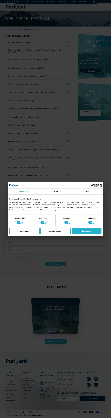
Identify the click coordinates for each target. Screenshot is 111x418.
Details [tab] (55, 191)
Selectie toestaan (55, 231)
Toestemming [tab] (24, 191)
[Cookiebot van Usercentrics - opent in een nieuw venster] (92, 185)
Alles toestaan (86, 231)
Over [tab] (87, 191)
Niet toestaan (24, 231)
